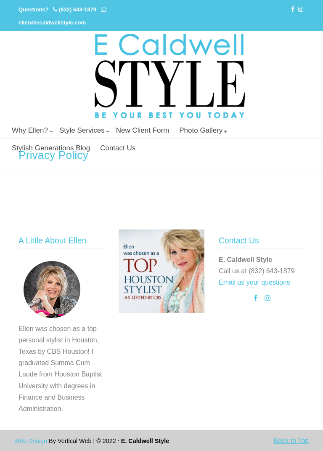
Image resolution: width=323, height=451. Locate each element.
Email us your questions (254, 282)
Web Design (30, 441)
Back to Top (291, 440)
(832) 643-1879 (77, 9)
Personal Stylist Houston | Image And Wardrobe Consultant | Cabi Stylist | (170, 76)
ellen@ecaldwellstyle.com (52, 22)
